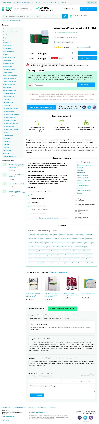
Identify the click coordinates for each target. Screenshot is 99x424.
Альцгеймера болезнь (10, 32)
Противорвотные (8, 126)
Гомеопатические (8, 63)
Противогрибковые (9, 117)
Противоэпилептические (10, 129)
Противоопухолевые (9, 120)
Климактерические (9, 84)
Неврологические (8, 96)
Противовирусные (8, 111)
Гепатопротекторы (9, 57)
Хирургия (6, 153)
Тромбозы (6, 144)
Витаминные (7, 48)
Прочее (5, 132)
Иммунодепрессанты (15, 20)
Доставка (38, 2)
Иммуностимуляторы (9, 81)
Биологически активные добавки (10, 41)
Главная (4, 20)
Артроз (5, 38)
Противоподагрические (10, 123)
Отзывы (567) (51, 2)
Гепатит (5, 54)
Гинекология (7, 60)
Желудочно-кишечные (10, 75)
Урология (6, 147)
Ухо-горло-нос (7, 150)
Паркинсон (6, 105)
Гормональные (7, 66)
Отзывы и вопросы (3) (83, 47)
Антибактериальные (9, 35)
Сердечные (6, 138)
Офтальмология (8, 102)
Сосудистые (6, 141)
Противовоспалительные (11, 114)
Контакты (64, 2)
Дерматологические (9, 69)
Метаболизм (7, 87)
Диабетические (7, 72)
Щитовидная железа (9, 156)
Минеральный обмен (9, 90)
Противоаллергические (10, 108)
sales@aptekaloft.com (39, 412)
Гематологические (8, 51)
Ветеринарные (7, 45)
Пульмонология (8, 135)
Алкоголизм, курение (9, 29)
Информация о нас (23, 2)
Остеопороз (6, 99)
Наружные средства (9, 93)
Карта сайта (5, 420)
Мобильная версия (9, 416)
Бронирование (6, 2)
